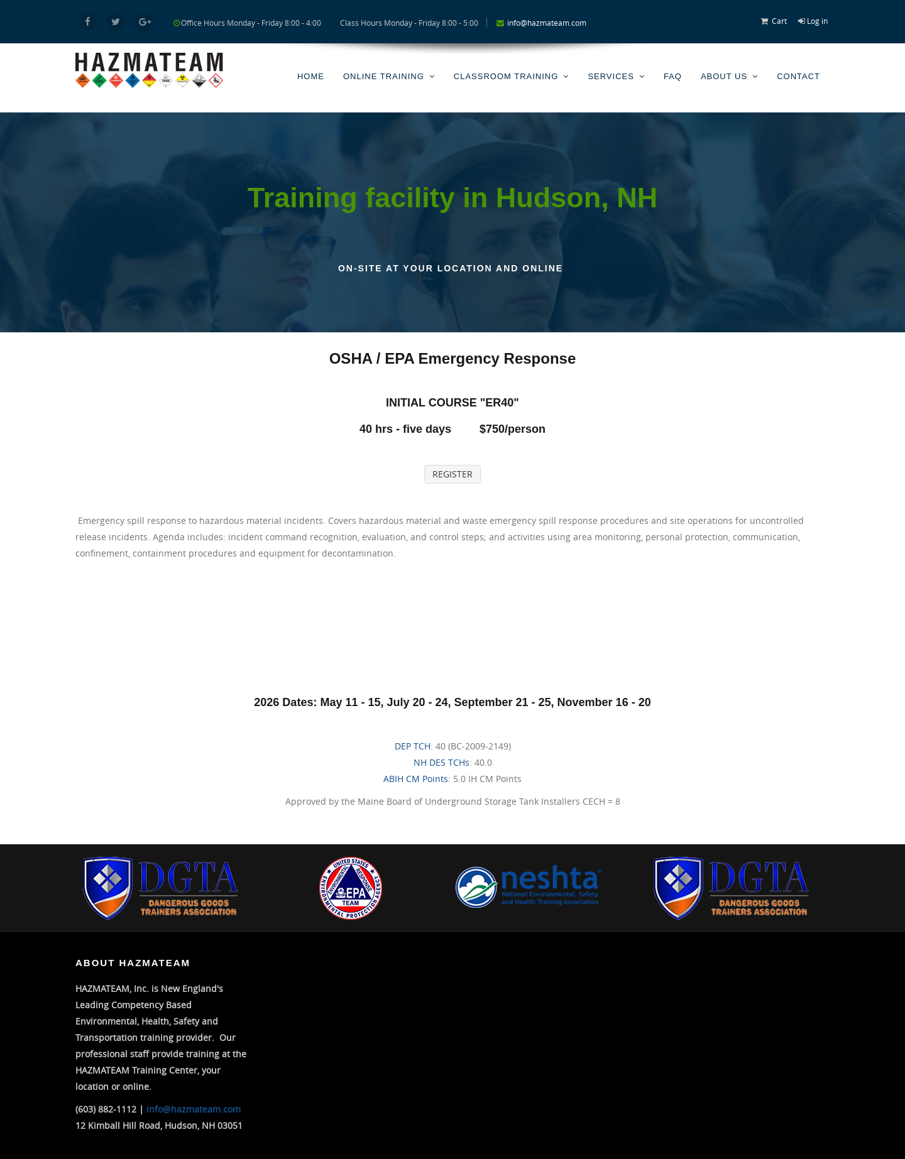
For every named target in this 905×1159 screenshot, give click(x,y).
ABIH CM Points (415, 779)
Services (611, 76)
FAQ (673, 76)
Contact (798, 76)
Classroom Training (506, 76)
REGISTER (452, 474)
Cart (779, 21)
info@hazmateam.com (546, 23)
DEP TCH (413, 746)
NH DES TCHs (441, 762)
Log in (817, 21)
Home (310, 76)
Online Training (383, 76)
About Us (724, 76)
